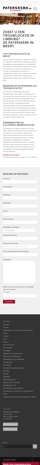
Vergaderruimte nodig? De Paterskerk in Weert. (20, 397)
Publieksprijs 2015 (9, 385)
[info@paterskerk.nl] (10, 424)
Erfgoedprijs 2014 (9, 379)
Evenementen (8, 348)
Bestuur (6, 374)
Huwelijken (7, 350)
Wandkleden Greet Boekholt (13, 388)
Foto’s (5, 339)
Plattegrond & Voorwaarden (13, 353)
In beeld (6, 336)
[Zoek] (21, 9)
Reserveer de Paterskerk (12, 356)
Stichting (6, 371)
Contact (6, 327)
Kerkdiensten (7, 362)
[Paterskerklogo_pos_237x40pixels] (16, 9)
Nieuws (5, 342)
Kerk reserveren (8, 345)
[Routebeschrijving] (10, 429)
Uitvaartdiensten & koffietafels (13, 359)
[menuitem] (21, 9)
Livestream (7, 365)
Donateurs (6, 377)
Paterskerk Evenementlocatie (13, 368)
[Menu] (34, 9)
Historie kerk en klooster (11, 382)
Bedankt (6, 324)
